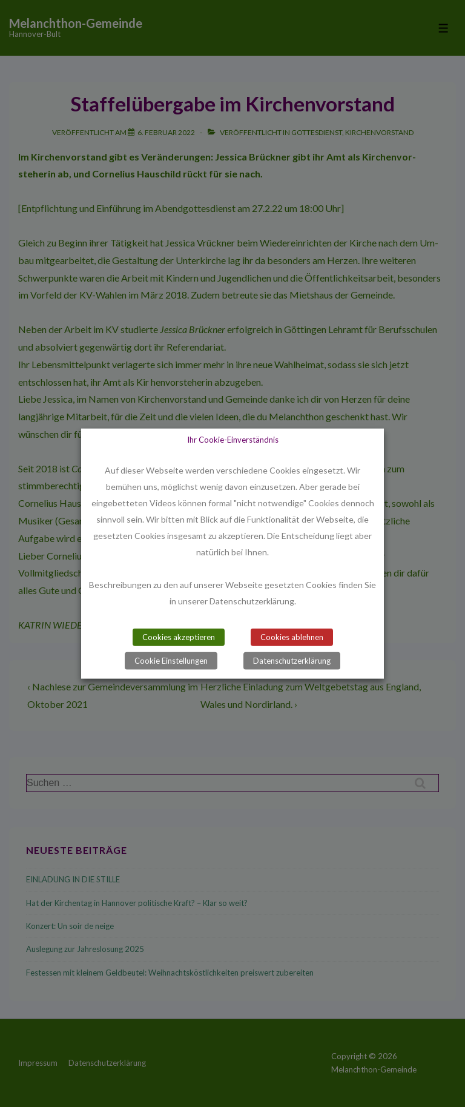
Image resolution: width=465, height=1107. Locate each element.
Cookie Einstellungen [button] (171, 660)
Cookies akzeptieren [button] (178, 636)
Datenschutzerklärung (292, 660)
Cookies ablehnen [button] (291, 636)
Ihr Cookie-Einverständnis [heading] (233, 439)
